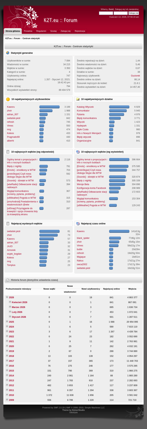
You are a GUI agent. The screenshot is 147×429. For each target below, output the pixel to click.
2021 (11, 341)
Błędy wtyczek (84, 137)
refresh (10, 122)
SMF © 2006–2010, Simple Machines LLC (85, 407)
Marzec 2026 (18, 307)
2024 (11, 326)
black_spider (83, 238)
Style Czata (82, 129)
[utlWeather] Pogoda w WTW (21, 198)
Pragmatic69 (13, 137)
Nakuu (80, 260)
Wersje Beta (83, 184)
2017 (11, 361)
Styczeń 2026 (19, 317)
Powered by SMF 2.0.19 (53, 407)
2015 (11, 370)
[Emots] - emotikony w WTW (21, 170)
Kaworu (11, 107)
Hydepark (81, 125)
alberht (10, 140)
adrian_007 (12, 114)
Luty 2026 (17, 312)
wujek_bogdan (14, 254)
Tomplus (11, 265)
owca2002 (82, 264)
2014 (11, 375)
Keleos (10, 133)
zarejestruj (133, 9)
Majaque (81, 257)
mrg (9, 129)
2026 (11, 297)
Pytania (80, 114)
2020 (11, 346)
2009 (11, 400)
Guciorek (135, 75)
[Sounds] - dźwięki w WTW (20, 180)
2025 (11, 322)
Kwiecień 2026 (19, 302)
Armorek (11, 250)
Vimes (10, 125)
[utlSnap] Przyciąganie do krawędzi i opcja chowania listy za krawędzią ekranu (22, 211)
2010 (11, 395)
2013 (11, 380)
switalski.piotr (13, 118)
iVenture (73, 412)
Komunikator (83, 110)
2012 (11, 385)
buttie (79, 249)
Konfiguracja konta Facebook (91, 188)
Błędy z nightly (14, 166)
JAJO (9, 246)
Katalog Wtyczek (85, 107)
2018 (11, 356)
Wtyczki (81, 122)
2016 (11, 366)
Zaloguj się (120, 9)
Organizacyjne (84, 140)
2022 (11, 336)
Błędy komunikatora (87, 118)
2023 (11, 331)
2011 (11, 390)
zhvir (9, 110)
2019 (11, 351)
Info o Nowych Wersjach (89, 133)
